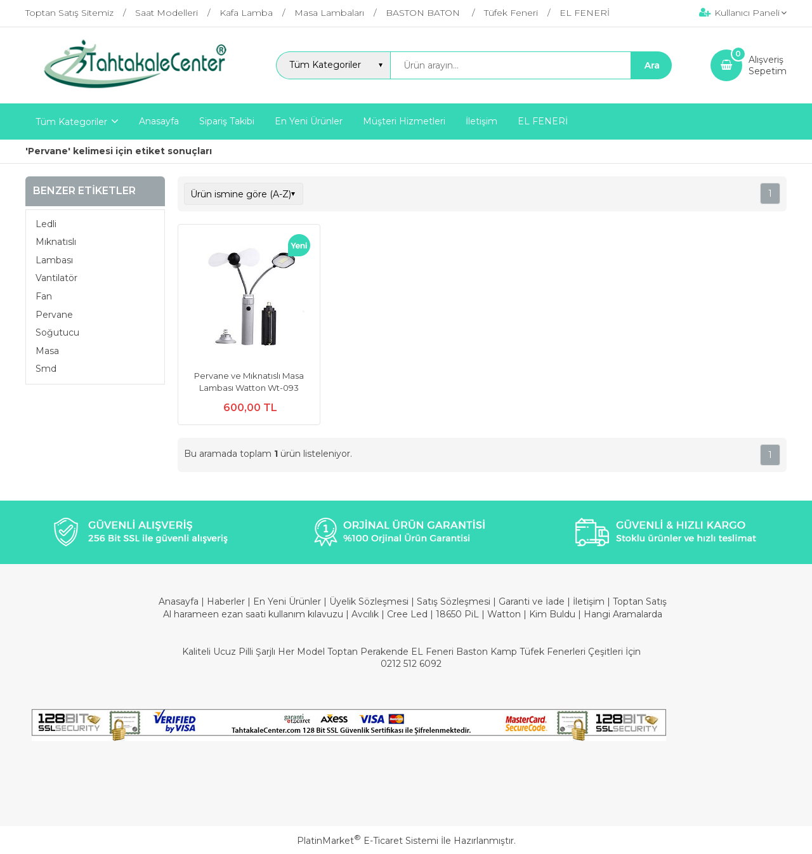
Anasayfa (180, 601)
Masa (47, 351)
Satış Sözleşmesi (453, 601)
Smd (46, 368)
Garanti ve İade (532, 601)
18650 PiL (457, 614)
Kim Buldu (552, 614)
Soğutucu (57, 332)
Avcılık (365, 614)
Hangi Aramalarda (623, 614)
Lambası (54, 260)
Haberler (227, 601)
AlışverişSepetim (768, 65)
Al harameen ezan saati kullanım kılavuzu (253, 614)
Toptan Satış (640, 601)
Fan (44, 296)
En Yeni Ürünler (288, 601)
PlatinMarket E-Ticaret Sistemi (367, 840)
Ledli (46, 224)
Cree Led (407, 614)
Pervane (54, 314)
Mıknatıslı (56, 241)
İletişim (590, 601)
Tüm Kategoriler (71, 122)
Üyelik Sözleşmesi (369, 601)
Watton (504, 614)
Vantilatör (56, 278)
